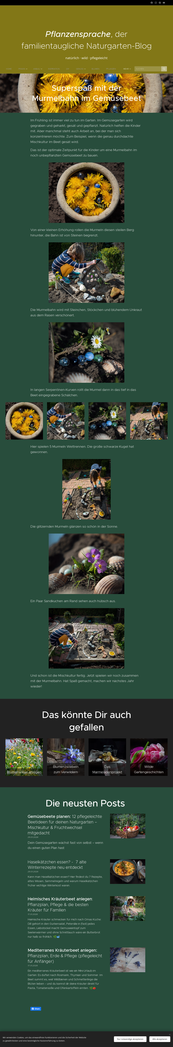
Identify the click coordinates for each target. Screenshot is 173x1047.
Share (36, 1009)
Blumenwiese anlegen (24, 772)
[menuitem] (10, 68)
